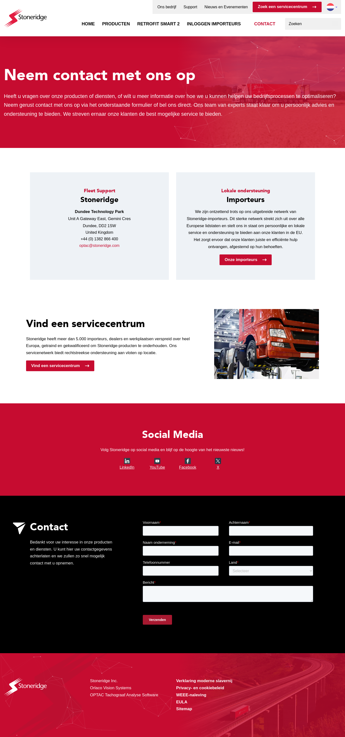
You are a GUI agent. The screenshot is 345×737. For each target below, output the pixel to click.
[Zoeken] (335, 23)
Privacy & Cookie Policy (118, 722)
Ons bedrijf (166, 7)
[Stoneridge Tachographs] (25, 15)
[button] (330, 7)
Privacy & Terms (185, 722)
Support (190, 7)
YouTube (157, 463)
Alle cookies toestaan (255, 698)
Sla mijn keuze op (254, 708)
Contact (264, 24)
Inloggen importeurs (214, 24)
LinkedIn (127, 463)
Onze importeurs (241, 259)
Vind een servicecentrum (55, 365)
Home (88, 24)
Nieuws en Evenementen (226, 7)
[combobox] (313, 24)
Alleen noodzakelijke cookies (255, 718)
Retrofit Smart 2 (158, 24)
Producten (116, 24)
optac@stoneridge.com (99, 245)
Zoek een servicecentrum (282, 6)
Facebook (187, 467)
